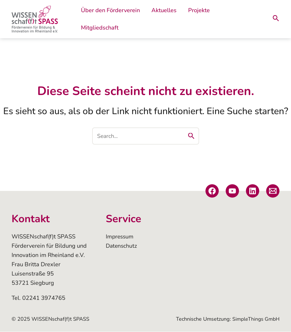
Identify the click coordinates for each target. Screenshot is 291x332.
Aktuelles (162, 19)
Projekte (194, 19)
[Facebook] (212, 191)
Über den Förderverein (111, 19)
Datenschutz (122, 246)
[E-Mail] (272, 191)
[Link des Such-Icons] (276, 19)
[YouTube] (232, 191)
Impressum (120, 237)
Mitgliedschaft (232, 19)
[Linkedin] (252, 191)
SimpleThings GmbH (255, 319)
